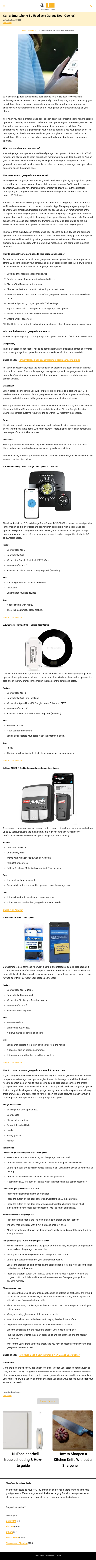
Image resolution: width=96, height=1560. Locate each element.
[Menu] (4, 6)
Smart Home (7, 22)
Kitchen (10, 1526)
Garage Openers (48, 1401)
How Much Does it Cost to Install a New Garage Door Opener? (49, 1355)
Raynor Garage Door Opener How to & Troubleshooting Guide (49, 360)
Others (9, 1532)
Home (24, 30)
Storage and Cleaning (17, 1543)
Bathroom (11, 1520)
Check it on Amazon (13, 617)
